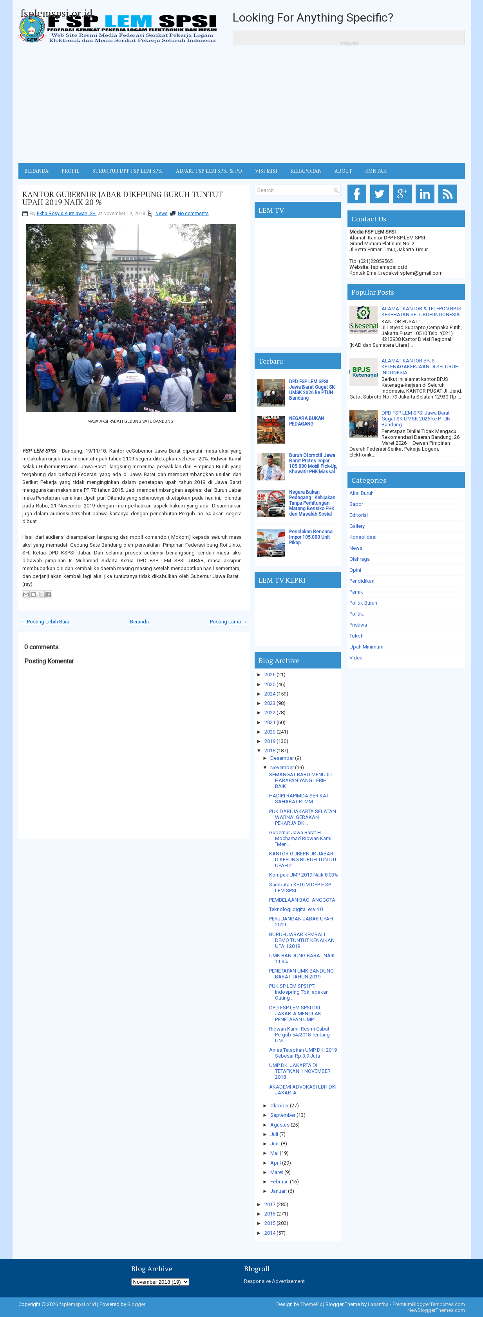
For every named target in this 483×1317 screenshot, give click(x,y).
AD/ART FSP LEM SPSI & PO (209, 170)
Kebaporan (306, 170)
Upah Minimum (366, 647)
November (282, 767)
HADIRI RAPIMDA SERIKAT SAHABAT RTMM (299, 798)
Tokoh (356, 636)
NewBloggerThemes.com (436, 1310)
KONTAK (376, 170)
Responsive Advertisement (274, 1281)
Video (356, 658)
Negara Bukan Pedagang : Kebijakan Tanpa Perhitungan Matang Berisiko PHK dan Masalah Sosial (312, 503)
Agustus (279, 1125)
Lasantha (378, 1304)
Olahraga (359, 559)
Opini (355, 570)
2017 (269, 1204)
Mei (274, 1153)
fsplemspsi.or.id (56, 13)
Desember (282, 758)
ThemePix (311, 1304)
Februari (279, 1182)
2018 (269, 751)
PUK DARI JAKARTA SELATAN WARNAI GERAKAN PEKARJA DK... (302, 817)
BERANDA (36, 170)
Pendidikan (361, 581)
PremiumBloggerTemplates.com (429, 1304)
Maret (276, 1172)
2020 (269, 732)
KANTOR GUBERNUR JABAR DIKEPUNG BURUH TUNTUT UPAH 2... (303, 859)
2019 (269, 741)
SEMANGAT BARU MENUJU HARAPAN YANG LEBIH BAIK (300, 780)
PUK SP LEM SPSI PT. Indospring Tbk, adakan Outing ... (299, 992)
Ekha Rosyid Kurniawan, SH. (67, 213)
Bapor (356, 504)
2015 (269, 1223)
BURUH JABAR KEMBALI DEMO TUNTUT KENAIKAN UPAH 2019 (302, 940)
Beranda (139, 622)
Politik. (356, 614)
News (162, 213)
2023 (269, 703)
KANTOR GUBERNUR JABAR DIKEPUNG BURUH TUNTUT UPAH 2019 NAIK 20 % (122, 198)
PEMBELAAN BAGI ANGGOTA (302, 900)
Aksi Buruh (361, 493)
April (275, 1163)
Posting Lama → (228, 622)
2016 (269, 1214)
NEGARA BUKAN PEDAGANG (306, 421)
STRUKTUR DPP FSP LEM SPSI (127, 170)
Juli (274, 1134)
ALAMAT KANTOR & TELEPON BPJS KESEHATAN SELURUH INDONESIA (421, 311)
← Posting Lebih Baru (45, 622)
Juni (275, 1144)
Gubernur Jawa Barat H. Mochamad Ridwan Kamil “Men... (301, 838)
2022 (269, 713)
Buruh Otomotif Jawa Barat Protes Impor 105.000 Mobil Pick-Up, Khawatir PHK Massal (313, 464)
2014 (269, 1233)
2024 (269, 694)
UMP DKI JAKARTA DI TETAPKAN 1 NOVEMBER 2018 (300, 1071)
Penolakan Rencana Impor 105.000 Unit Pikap (311, 537)
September (282, 1115)
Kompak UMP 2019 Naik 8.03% (303, 875)
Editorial (358, 515)
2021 (269, 722)
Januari (278, 1191)
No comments (193, 213)
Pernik (356, 592)
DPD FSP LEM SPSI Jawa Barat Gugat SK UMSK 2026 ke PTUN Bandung (312, 390)
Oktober (279, 1106)
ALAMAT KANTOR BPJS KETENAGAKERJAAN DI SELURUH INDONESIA (420, 366)
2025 (269, 684)
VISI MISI (266, 170)
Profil (71, 170)
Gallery (357, 526)
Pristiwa (358, 625)
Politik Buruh (363, 603)
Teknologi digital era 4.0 (296, 909)
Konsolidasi (362, 537)
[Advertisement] (241, 104)
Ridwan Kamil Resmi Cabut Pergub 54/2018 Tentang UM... (299, 1034)
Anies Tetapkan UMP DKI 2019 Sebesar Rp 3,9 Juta (303, 1053)
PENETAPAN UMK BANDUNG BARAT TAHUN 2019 (301, 974)
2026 (269, 675)
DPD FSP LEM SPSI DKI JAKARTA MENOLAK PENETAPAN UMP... (295, 1013)
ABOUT (343, 170)
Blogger (136, 1304)
